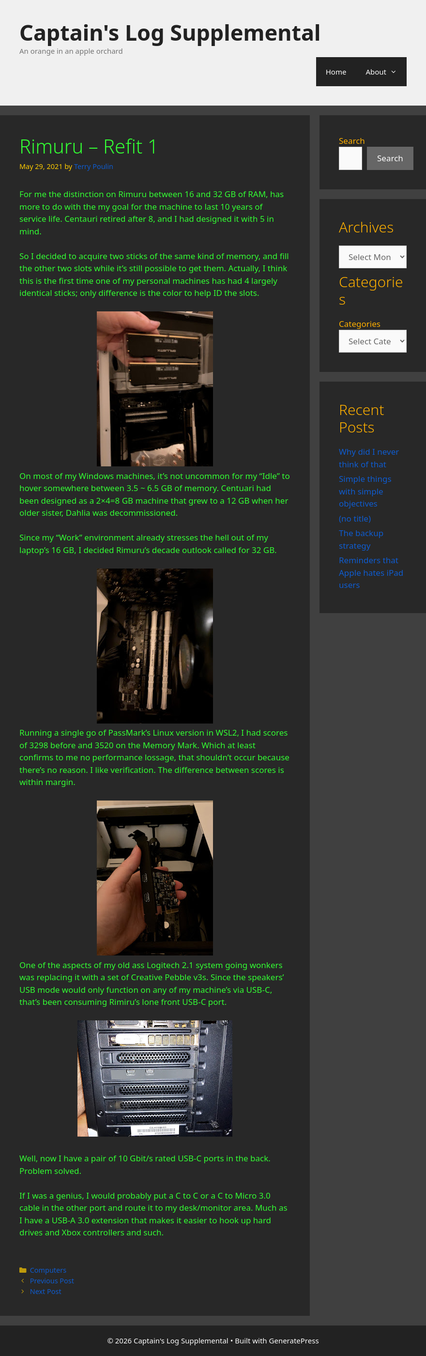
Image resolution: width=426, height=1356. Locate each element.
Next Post (45, 1291)
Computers (48, 1270)
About (386, 71)
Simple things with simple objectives (365, 491)
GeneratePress (294, 1340)
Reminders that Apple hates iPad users (371, 572)
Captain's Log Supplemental (169, 32)
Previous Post (52, 1280)
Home (336, 72)
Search (352, 140)
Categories (359, 323)
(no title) (355, 518)
